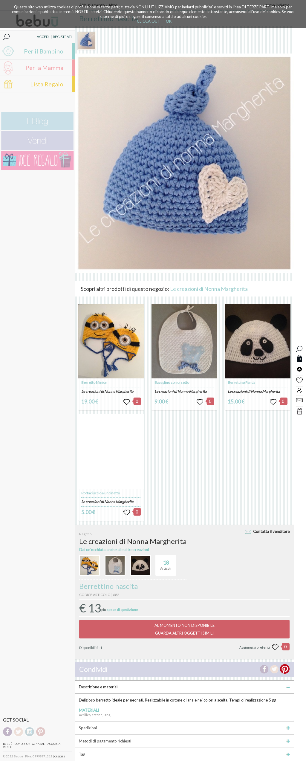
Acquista (54, 743)
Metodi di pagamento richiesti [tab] (184, 741)
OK (169, 21)
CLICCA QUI (148, 21)
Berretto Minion (94, 382)
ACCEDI (43, 36)
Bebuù (8, 743)
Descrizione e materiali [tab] (184, 686)
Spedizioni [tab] (184, 727)
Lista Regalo (46, 84)
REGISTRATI (62, 36)
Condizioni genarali (30, 743)
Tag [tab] (184, 754)
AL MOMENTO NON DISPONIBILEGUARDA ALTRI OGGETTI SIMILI (184, 629)
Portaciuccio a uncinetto (100, 493)
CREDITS (59, 756)
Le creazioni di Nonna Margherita (209, 288)
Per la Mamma (44, 67)
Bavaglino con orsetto (171, 382)
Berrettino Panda (241, 382)
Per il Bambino (43, 51)
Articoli (165, 562)
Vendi (7, 747)
